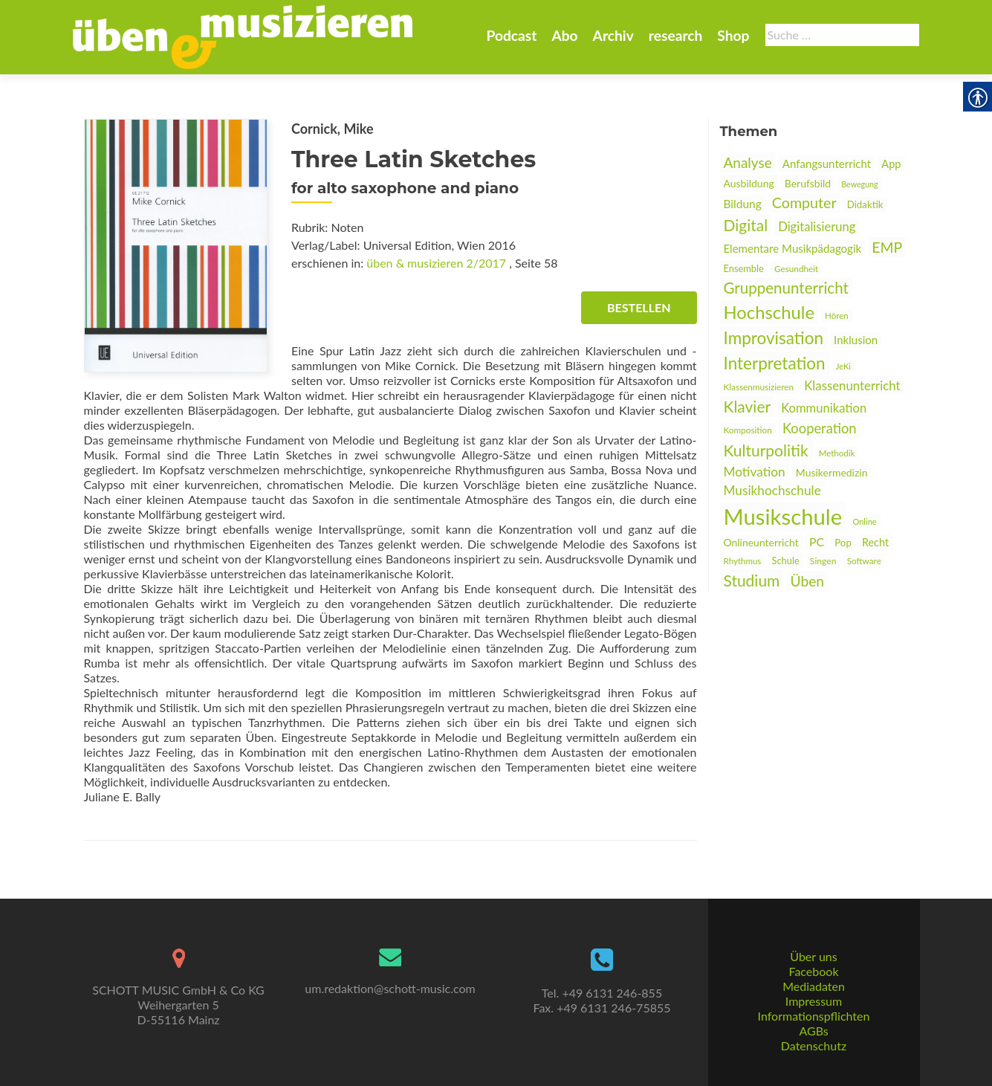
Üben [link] (807, 580)
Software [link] (864, 560)
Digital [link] (746, 225)
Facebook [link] (813, 971)
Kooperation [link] (819, 428)
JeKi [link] (843, 366)
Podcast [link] (511, 35)
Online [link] (864, 521)
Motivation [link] (754, 471)
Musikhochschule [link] (772, 490)
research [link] (676, 35)
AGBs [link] (813, 1031)
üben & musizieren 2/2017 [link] (436, 263)
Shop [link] (733, 35)
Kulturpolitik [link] (766, 450)
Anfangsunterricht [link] (826, 163)
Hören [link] (837, 315)
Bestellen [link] (638, 307)
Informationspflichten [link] (814, 1016)
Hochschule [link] (769, 312)
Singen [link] (823, 560)
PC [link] (816, 541)
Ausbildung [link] (749, 183)
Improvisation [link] (773, 338)
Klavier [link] (747, 406)
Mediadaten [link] (813, 986)
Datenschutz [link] (813, 1045)
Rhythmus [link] (743, 561)
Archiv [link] (613, 35)
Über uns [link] (813, 956)
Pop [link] (843, 543)
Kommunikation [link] (823, 408)
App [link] (891, 164)
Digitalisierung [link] (816, 226)
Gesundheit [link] (796, 268)
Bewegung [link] (859, 184)
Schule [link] (785, 560)
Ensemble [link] (744, 268)
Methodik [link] (837, 453)
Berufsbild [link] (808, 183)
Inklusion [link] (856, 339)
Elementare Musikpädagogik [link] (793, 248)
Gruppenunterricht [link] (786, 288)
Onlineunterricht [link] (761, 542)
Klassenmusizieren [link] (759, 386)
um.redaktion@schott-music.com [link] (390, 988)
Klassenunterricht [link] (852, 385)
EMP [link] (887, 247)
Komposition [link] (748, 430)
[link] (243, 36)
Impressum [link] (813, 1001)
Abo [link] (564, 35)
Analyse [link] (748, 162)
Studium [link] (752, 580)
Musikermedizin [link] (832, 472)
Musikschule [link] (783, 516)
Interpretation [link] (775, 363)
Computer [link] (804, 202)
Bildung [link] (743, 203)
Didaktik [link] (865, 204)
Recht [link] (875, 542)
